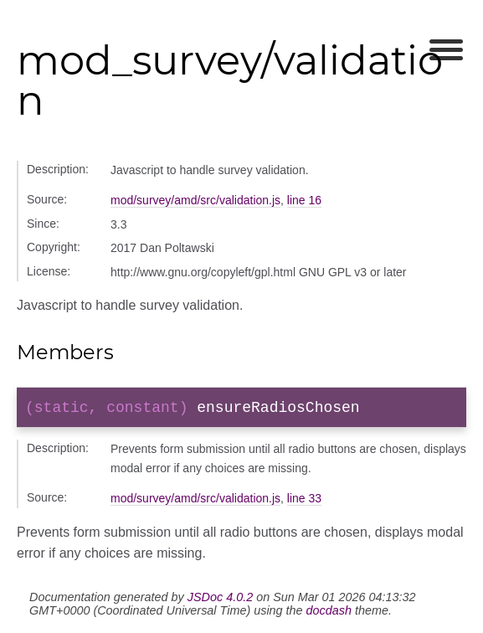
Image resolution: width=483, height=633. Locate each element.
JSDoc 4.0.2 (220, 600)
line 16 (304, 200)
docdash (329, 613)
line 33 (304, 501)
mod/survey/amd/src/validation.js (195, 200)
